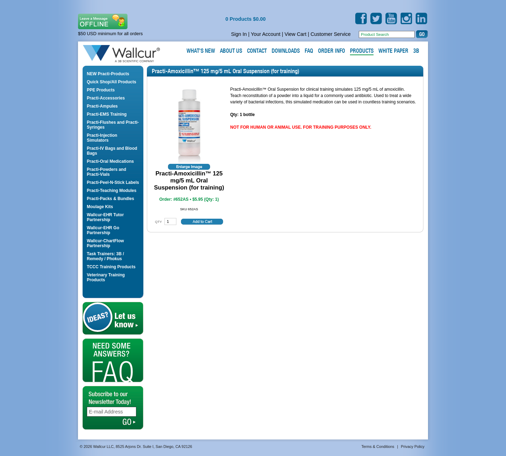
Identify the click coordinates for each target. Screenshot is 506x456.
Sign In (239, 34)
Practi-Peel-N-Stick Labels (113, 182)
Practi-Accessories (106, 98)
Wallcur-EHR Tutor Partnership (105, 217)
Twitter (376, 18)
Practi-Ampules (102, 106)
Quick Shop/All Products (111, 81)
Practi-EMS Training (106, 114)
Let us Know (113, 318)
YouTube (391, 18)
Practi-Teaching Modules (111, 190)
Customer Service (331, 34)
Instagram (406, 18)
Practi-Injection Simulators (102, 138)
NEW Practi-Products (108, 73)
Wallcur (130, 54)
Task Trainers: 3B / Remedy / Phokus (105, 256)
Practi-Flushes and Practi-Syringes (113, 125)
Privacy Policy (412, 446)
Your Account (265, 34)
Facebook (361, 18)
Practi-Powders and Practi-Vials (106, 172)
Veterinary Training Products (106, 277)
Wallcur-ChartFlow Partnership (105, 243)
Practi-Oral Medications (110, 161)
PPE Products (101, 90)
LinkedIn (421, 18)
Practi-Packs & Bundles (110, 198)
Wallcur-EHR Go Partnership (103, 230)
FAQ (113, 360)
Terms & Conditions (377, 446)
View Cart (295, 34)
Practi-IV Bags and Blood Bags (112, 151)
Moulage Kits (100, 206)
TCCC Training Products (111, 266)
